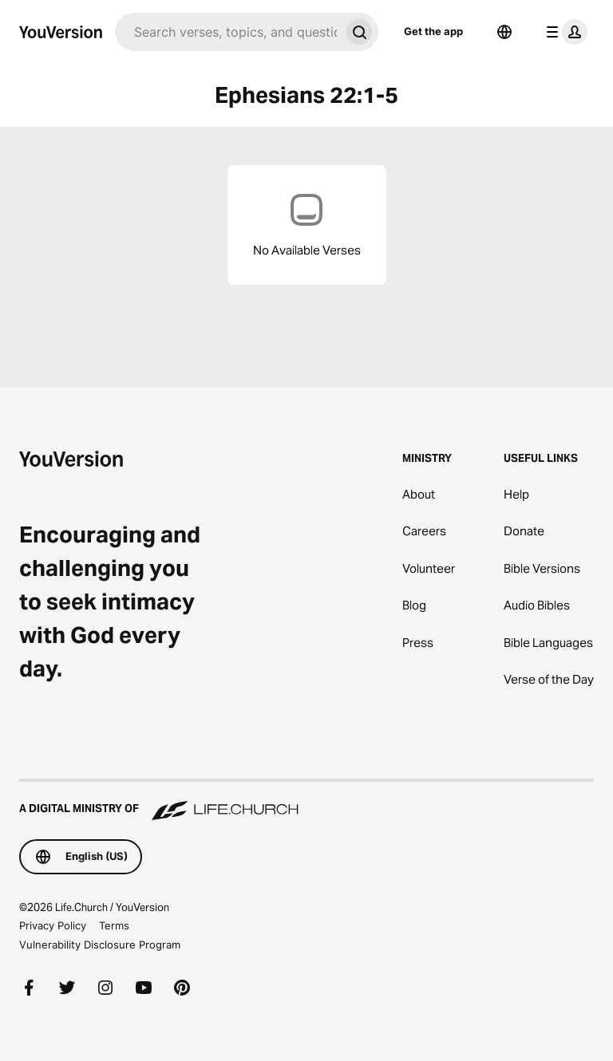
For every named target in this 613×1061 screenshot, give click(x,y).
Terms (114, 925)
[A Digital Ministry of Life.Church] (306, 801)
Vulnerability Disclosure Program (99, 944)
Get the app (433, 31)
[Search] (227, 32)
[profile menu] (563, 32)
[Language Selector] (504, 32)
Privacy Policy (52, 925)
